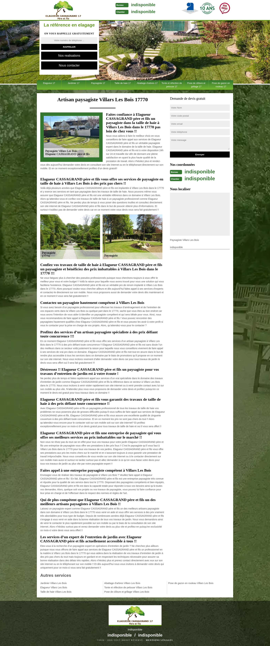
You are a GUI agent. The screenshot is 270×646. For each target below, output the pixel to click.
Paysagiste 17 (98, 83)
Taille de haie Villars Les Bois (55, 591)
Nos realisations (69, 55)
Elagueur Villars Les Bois (53, 587)
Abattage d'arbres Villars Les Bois (122, 583)
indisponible (143, 4)
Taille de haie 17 (123, 83)
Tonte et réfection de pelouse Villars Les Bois (128, 587)
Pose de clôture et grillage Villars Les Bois (126, 591)
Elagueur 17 (49, 83)
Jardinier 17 (73, 83)
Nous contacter (69, 65)
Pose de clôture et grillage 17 (196, 85)
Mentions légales (159, 640)
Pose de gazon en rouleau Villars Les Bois (191, 583)
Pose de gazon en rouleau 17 (221, 85)
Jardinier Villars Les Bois (53, 583)
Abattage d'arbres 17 (147, 83)
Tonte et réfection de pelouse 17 (172, 85)
